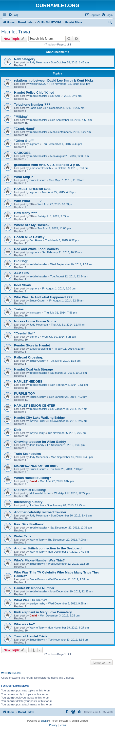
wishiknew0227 (38, 83)
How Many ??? (25, 213)
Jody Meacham (38, 62)
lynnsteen (35, 312)
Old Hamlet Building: (30, 490)
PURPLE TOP (24, 393)
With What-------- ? (27, 201)
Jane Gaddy (36, 445)
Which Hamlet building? (32, 478)
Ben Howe (35, 240)
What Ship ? (23, 177)
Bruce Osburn (37, 180)
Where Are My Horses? (32, 225)
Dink (17, 429)
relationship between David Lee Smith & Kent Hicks (54, 80)
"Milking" (21, 116)
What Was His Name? (30, 600)
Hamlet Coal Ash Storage (33, 369)
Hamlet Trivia (15, 31)
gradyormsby (37, 603)
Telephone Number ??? (32, 104)
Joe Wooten (36, 505)
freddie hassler (38, 95)
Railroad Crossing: (28, 357)
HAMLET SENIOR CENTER (34, 405)
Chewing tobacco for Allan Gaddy (40, 442)
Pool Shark (22, 285)
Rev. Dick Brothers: (29, 524)
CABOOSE (22, 153)
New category (24, 59)
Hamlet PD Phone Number (34, 588)
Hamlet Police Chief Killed (34, 92)
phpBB (44, 720)
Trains (19, 309)
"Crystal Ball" (24, 333)
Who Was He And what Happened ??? (43, 297)
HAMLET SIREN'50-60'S (32, 189)
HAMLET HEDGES (28, 381)
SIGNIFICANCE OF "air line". (36, 466)
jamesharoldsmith (40, 168)
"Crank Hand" (25, 128)
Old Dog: (21, 261)
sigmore (34, 144)
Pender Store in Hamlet (32, 345)
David (33, 481)
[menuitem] (13, 15)
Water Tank (22, 536)
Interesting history (28, 502)
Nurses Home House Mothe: (36, 321)
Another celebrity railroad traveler (40, 512)
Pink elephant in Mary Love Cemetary (43, 612)
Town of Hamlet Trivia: (31, 636)
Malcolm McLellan (40, 493)
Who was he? (24, 624)
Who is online (11, 673)
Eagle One (35, 107)
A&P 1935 (21, 273)
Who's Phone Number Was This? (39, 560)
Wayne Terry (36, 432)
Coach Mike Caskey (29, 237)
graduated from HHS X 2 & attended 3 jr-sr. (47, 165)
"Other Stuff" (24, 141)
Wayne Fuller (37, 420)
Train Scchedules (27, 454)
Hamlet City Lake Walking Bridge (39, 417)
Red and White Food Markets (36, 249)
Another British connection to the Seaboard (47, 548)
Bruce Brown (37, 563)
